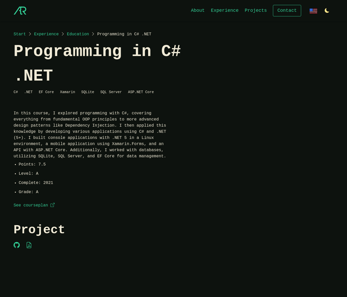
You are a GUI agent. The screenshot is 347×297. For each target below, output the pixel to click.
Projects (256, 10)
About (198, 10)
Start (20, 34)
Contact (287, 10)
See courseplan (34, 205)
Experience (225, 10)
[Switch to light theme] (327, 10)
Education (78, 34)
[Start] (20, 10)
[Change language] (313, 10)
